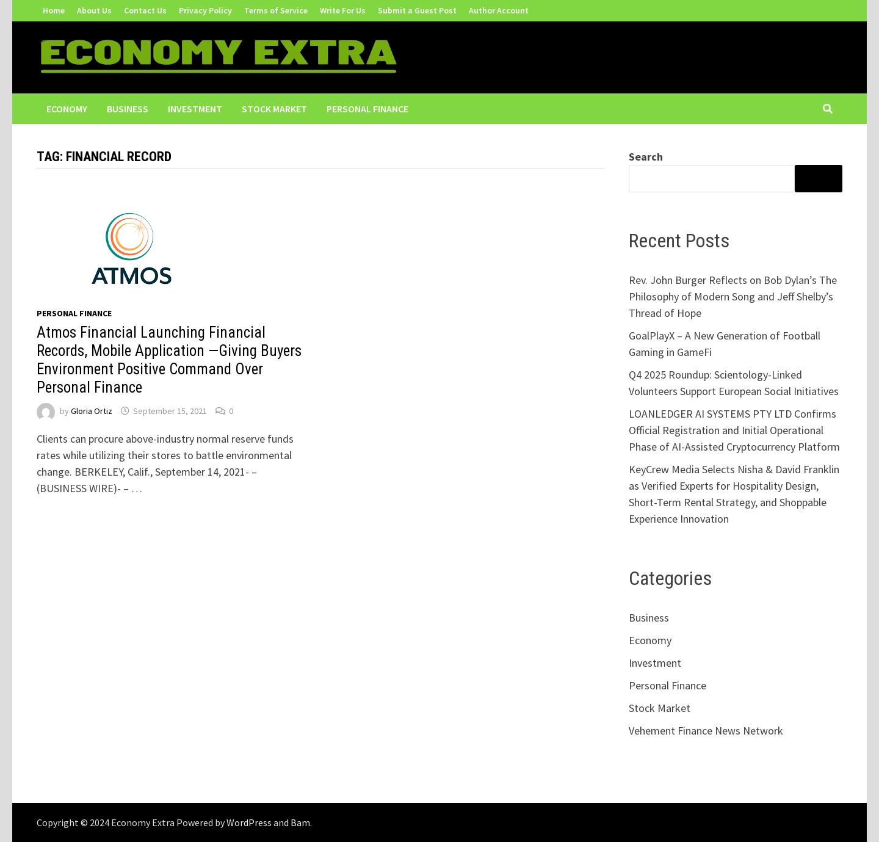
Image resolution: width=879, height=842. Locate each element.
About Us (94, 10)
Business (127, 109)
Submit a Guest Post (417, 10)
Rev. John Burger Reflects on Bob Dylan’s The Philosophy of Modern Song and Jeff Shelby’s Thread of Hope (733, 296)
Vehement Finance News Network (706, 731)
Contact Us (145, 10)
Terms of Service (276, 10)
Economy (66, 109)
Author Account (499, 10)
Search (646, 157)
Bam (300, 822)
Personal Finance (367, 109)
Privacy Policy (205, 10)
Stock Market (274, 109)
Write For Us (343, 10)
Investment (195, 109)
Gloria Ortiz (91, 410)
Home (54, 10)
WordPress (249, 822)
